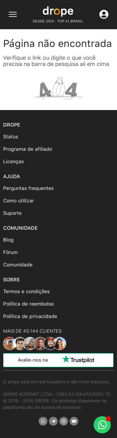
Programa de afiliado (27, 149)
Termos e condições (26, 291)
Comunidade (17, 265)
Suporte (12, 213)
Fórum (10, 252)
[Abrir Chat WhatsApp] (102, 424)
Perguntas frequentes (28, 188)
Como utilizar (18, 201)
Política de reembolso (28, 304)
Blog (8, 240)
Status (10, 137)
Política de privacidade (30, 316)
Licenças (13, 161)
